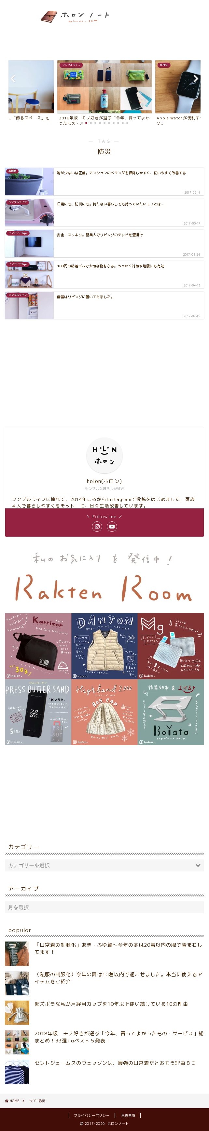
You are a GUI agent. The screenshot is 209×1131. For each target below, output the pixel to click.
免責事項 (128, 1115)
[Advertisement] (183, 28)
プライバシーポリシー (92, 1115)
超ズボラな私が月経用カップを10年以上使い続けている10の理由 (111, 1004)
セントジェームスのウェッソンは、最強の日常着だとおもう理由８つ (115, 1063)
